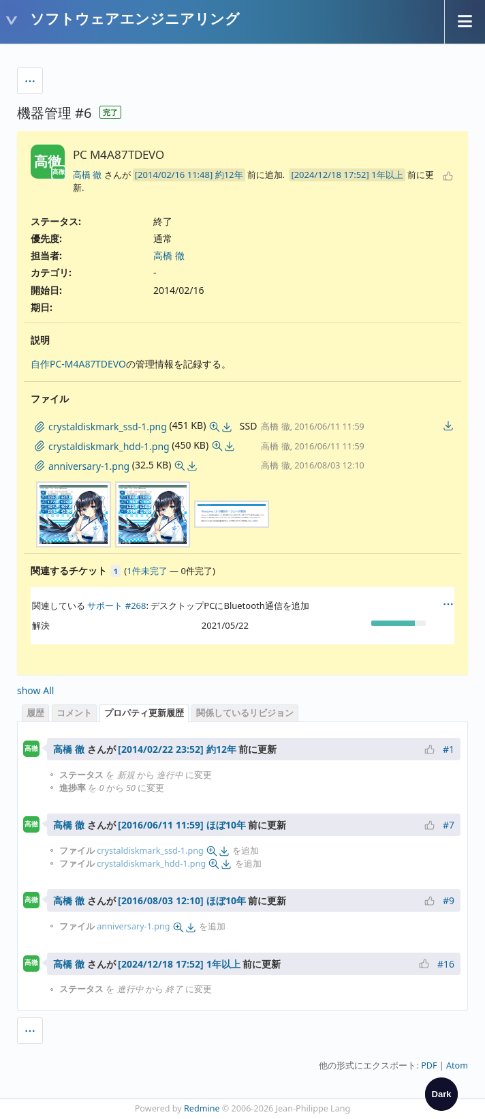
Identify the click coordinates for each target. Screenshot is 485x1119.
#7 (448, 824)
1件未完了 (147, 571)
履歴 (35, 713)
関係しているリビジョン (245, 713)
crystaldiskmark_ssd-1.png (150, 850)
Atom (457, 1065)
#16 (445, 963)
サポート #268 (116, 605)
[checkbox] (441, 1093)
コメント (74, 713)
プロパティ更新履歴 (144, 713)
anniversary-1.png (133, 926)
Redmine (202, 1108)
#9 (448, 900)
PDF (429, 1065)
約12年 (229, 174)
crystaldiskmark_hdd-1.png (151, 863)
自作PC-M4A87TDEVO (78, 363)
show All (35, 690)
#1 (448, 749)
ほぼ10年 (226, 824)
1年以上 (387, 174)
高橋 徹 (87, 174)
